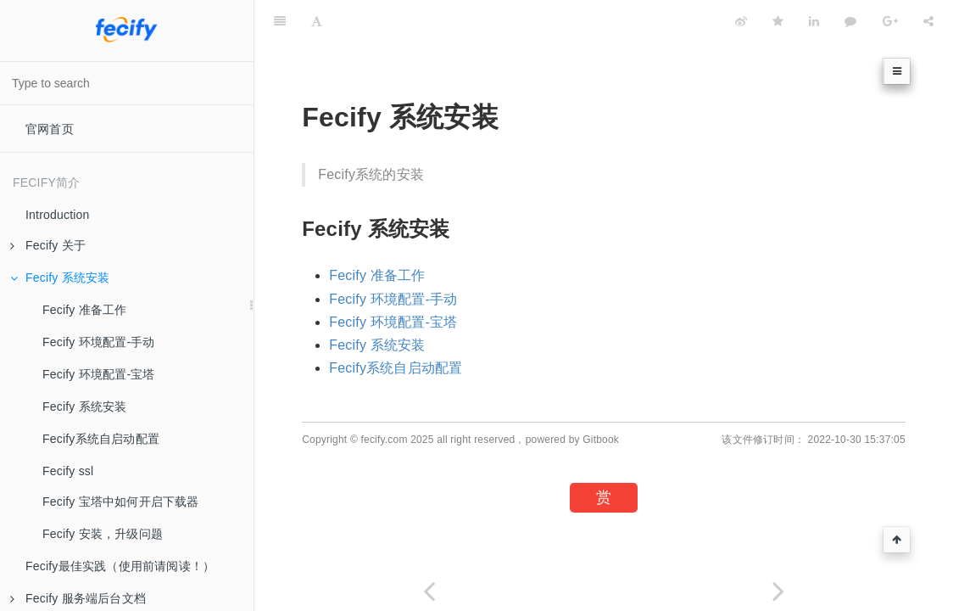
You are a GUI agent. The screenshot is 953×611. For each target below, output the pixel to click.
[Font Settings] (316, 21)
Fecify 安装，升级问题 (102, 534)
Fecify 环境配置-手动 (98, 342)
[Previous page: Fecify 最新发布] (429, 591)
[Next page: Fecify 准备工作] (778, 591)
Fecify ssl (67, 471)
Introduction (57, 214)
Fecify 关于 (48, 245)
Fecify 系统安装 (59, 277)
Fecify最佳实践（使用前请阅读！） (120, 566)
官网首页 (49, 129)
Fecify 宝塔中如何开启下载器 (120, 501)
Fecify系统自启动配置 (100, 439)
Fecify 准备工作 (84, 310)
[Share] (928, 21)
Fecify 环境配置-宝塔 (98, 374)
